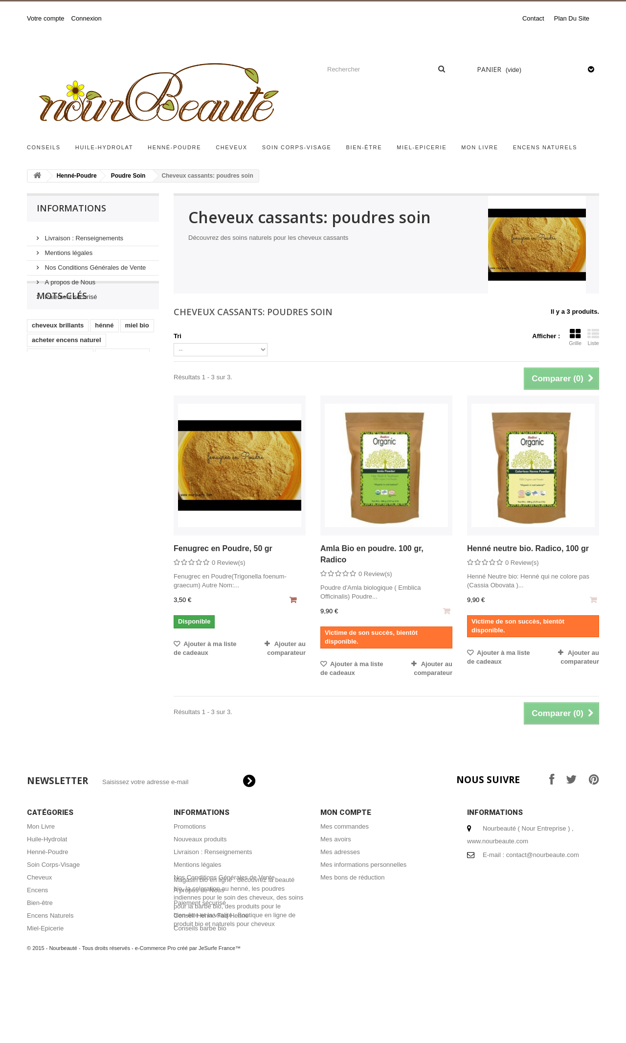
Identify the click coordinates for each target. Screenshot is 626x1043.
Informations (71, 208)
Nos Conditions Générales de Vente (94, 263)
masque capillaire (58, 403)
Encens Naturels (545, 147)
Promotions (190, 826)
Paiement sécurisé (70, 293)
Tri (177, 336)
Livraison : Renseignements (83, 234)
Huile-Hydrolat (104, 147)
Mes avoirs (335, 839)
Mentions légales (67, 249)
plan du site (571, 18)
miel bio (137, 359)
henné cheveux (119, 403)
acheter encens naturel (66, 374)
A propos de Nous (69, 278)
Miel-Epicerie (422, 147)
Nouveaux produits (200, 839)
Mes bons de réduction (352, 877)
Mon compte (345, 812)
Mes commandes (344, 826)
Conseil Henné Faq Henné (211, 915)
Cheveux (231, 147)
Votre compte (46, 18)
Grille (575, 337)
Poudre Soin (128, 175)
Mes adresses (340, 852)
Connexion (86, 18)
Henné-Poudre (174, 147)
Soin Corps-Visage (297, 147)
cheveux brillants (58, 359)
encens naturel (122, 389)
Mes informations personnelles (363, 864)
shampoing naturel (60, 389)
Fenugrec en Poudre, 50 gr (223, 548)
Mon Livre (479, 147)
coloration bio (53, 418)
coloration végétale (114, 418)
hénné (104, 359)
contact (533, 18)
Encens (37, 890)
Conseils (44, 147)
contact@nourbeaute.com (542, 854)
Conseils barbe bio (200, 928)
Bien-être (364, 147)
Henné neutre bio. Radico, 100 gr (528, 548)
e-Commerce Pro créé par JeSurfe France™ (188, 1014)
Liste (593, 337)
